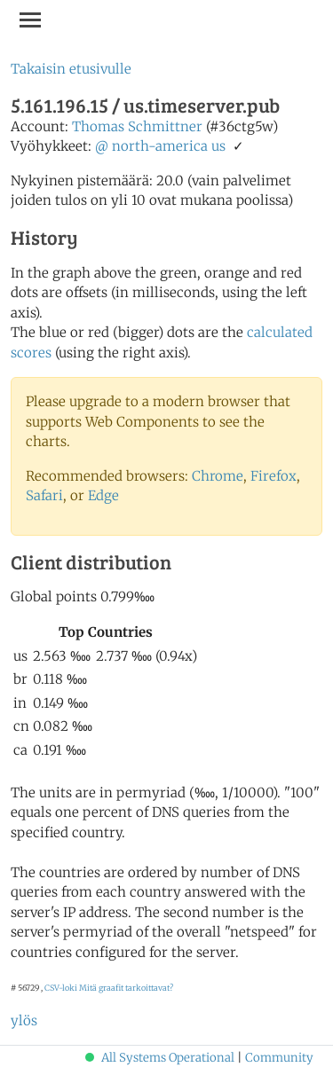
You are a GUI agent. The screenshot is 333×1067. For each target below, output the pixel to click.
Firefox (273, 475)
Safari (44, 495)
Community (279, 1057)
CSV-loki (60, 987)
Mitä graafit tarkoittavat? (126, 987)
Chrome (217, 475)
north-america (160, 145)
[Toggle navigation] (30, 19)
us (218, 145)
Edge (103, 495)
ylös (24, 1020)
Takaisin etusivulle (71, 68)
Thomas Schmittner (137, 126)
